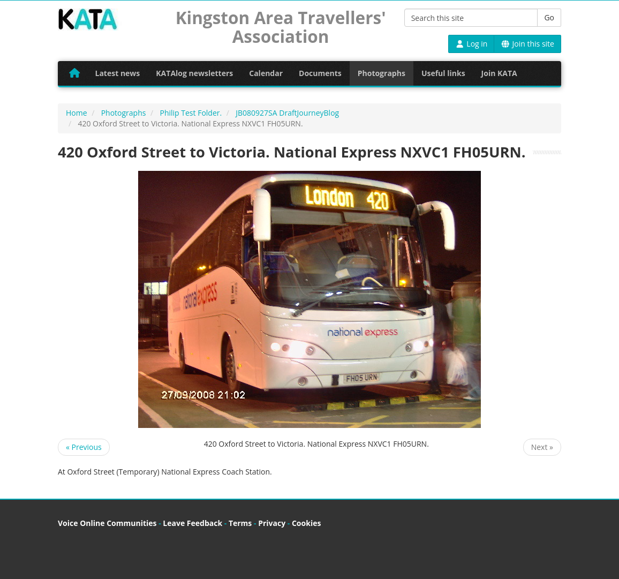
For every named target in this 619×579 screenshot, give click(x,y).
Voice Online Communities (107, 523)
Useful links (443, 73)
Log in (471, 44)
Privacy (271, 523)
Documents (320, 73)
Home (76, 113)
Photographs (381, 73)
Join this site (527, 44)
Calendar (266, 73)
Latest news (117, 73)
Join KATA (499, 73)
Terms (240, 523)
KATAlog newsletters (194, 73)
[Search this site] (471, 18)
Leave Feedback (192, 523)
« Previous (84, 447)
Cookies (306, 523)
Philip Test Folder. (191, 113)
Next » (542, 447)
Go (549, 17)
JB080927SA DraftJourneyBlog (287, 113)
